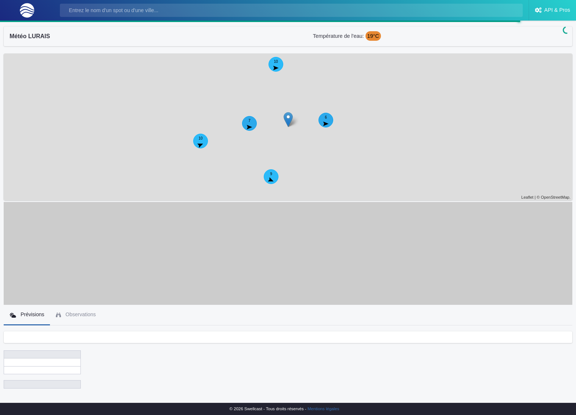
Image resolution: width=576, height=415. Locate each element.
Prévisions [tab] (27, 314)
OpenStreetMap (555, 197)
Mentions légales (323, 409)
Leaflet (527, 197)
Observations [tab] (76, 314)
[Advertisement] (288, 253)
